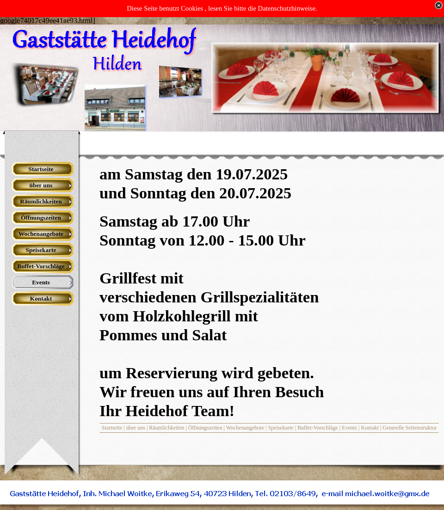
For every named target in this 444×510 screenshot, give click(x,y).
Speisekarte (280, 427)
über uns (135, 427)
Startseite (112, 427)
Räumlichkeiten (166, 427)
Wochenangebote (245, 427)
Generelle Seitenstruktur (409, 427)
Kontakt (370, 427)
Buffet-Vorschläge (317, 427)
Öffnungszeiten (205, 427)
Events (349, 427)
